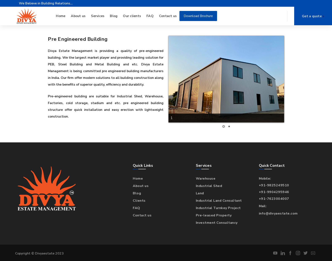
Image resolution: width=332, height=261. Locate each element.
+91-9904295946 (274, 192)
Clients (139, 200)
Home (138, 178)
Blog (137, 193)
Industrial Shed (209, 186)
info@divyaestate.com (278, 213)
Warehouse (206, 178)
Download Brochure (198, 16)
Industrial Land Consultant (219, 200)
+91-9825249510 (274, 185)
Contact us (142, 215)
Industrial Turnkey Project (218, 208)
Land (200, 193)
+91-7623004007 (274, 198)
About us (141, 186)
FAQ (136, 208)
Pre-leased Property (214, 215)
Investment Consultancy (217, 222)
